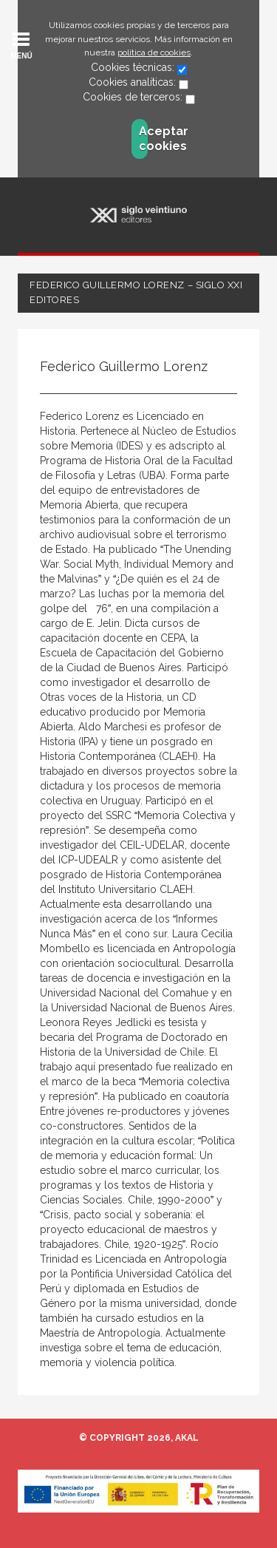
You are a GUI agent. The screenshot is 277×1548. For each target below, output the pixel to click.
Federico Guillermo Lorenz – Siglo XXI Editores (136, 292)
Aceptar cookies (143, 138)
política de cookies (154, 52)
